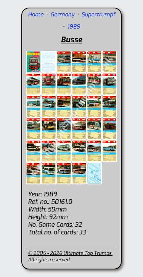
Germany (62, 14)
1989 (73, 26)
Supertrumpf (98, 14)
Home (35, 14)
